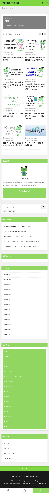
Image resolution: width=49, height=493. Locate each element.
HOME (5, 8)
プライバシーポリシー (30, 476)
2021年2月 (7, 285)
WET (7, 366)
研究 (11, 8)
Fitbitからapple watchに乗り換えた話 (15, 231)
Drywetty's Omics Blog (10, 3)
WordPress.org (8, 458)
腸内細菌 (21, 25)
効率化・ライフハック (12, 396)
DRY (7, 351)
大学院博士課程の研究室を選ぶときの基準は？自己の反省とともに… (35, 86)
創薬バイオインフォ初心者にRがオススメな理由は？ (13, 144)
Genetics (8, 25)
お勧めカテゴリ (17, 34)
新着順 (5, 34)
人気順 (10, 34)
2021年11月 (7, 280)
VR (6, 361)
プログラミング (10, 381)
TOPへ (41, 490)
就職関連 (8, 406)
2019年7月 (7, 334)
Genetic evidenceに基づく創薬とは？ (35, 144)
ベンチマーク (9, 386)
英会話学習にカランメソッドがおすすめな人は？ (18, 236)
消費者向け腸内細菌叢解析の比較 (13, 59)
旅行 (14, 211)
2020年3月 (7, 315)
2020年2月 (7, 320)
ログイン (6, 443)
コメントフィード (9, 453)
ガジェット (9, 371)
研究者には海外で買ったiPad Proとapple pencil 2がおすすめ (35, 116)
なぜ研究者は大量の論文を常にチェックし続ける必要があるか (13, 84)
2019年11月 (7, 330)
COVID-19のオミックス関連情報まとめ (13, 115)
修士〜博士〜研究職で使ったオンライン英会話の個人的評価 (21, 241)
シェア (24, 490)
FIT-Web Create (24, 483)
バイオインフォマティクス (13, 376)
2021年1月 (7, 290)
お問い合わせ (15, 476)
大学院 (8, 401)
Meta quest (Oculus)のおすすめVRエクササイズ (17, 226)
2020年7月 (7, 300)
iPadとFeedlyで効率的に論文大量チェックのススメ (35, 59)
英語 (7, 421)
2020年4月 (7, 310)
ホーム (8, 490)
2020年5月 (7, 305)
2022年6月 (7, 275)
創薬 (15, 25)
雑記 (7, 426)
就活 (10, 211)
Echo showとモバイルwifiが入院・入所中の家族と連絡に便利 (21, 246)
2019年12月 (7, 325)
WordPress (42, 483)
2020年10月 (7, 295)
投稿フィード (8, 448)
